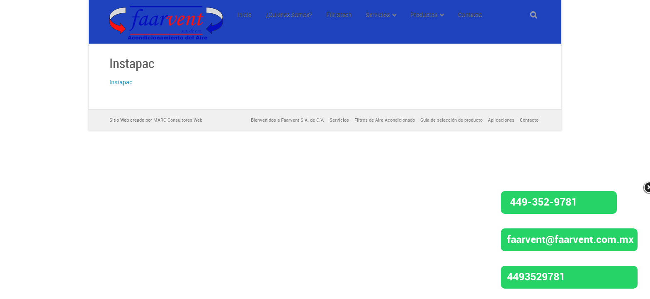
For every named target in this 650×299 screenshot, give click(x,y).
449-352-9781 (543, 201)
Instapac (120, 82)
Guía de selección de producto (451, 120)
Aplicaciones (501, 120)
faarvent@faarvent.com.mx (570, 239)
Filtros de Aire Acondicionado (384, 120)
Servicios (339, 120)
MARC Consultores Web (177, 120)
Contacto (529, 120)
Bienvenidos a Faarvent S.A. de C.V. (287, 120)
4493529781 (536, 276)
